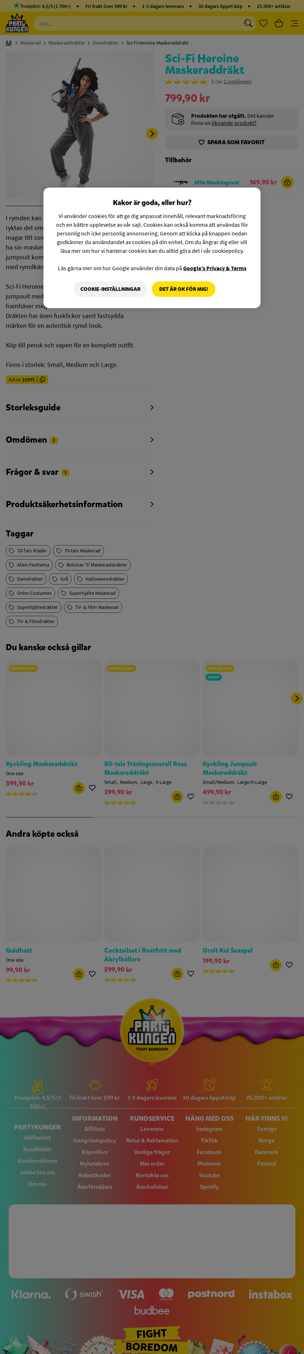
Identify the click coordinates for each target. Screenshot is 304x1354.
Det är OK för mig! (183, 288)
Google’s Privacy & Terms (214, 267)
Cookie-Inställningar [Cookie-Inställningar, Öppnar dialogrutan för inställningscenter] (110, 288)
